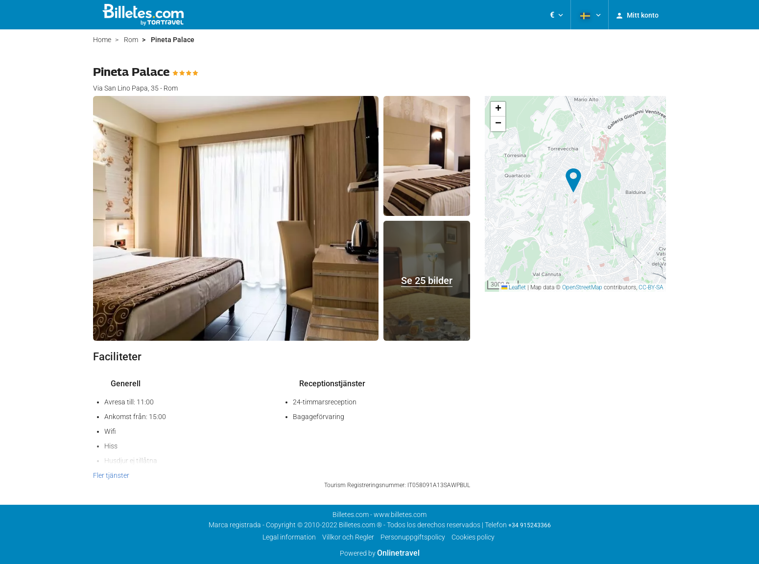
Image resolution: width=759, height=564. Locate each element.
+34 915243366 (529, 525)
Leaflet (513, 287)
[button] (556, 14)
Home (102, 40)
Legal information (289, 537)
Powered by (380, 553)
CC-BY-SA (651, 287)
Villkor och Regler (348, 537)
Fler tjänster (111, 475)
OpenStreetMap (582, 287)
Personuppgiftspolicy (412, 537)
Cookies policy (473, 537)
